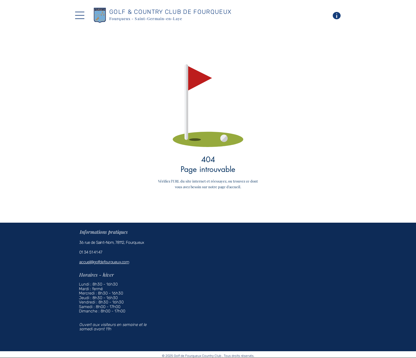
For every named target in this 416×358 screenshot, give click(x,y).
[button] (79, 15)
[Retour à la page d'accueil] (216, 202)
